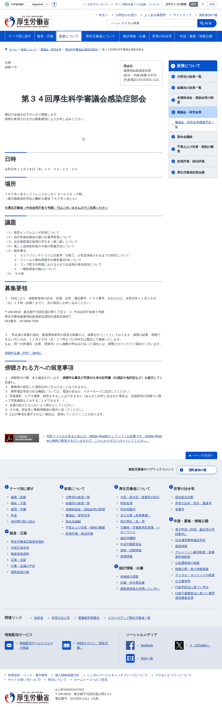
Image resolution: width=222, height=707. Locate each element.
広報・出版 (18, 553)
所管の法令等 (185, 486)
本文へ (103, 14)
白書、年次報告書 (132, 576)
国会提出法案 (184, 493)
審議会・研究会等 (189, 112)
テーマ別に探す (23, 486)
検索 (209, 23)
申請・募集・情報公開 (192, 515)
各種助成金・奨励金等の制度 (195, 100)
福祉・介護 (18, 499)
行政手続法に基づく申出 (192, 580)
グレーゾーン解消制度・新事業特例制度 (195, 548)
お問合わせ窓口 (126, 14)
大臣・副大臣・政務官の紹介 (140, 493)
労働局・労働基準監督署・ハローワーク (140, 526)
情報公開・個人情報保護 (192, 562)
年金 (14, 511)
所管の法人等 (61, 611)
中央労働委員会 (131, 540)
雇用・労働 (18, 505)
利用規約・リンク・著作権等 (27, 668)
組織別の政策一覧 (189, 87)
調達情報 (181, 539)
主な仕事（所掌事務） (135, 511)
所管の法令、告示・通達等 (193, 499)
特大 (212, 4)
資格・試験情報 (131, 546)
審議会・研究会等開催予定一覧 (194, 124)
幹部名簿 (126, 499)
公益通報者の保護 (187, 556)
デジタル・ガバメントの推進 (195, 568)
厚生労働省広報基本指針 (27, 535)
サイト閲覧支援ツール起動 (130, 4)
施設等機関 (127, 534)
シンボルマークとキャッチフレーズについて (117, 668)
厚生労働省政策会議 (190, 172)
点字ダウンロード (98, 4)
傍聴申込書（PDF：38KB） (23, 353)
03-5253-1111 (79, 692)
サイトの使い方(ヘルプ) (24, 673)
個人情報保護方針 (67, 668)
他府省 (38, 611)
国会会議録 (184, 136)
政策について (188, 66)
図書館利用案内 (89, 611)
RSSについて (57, 673)
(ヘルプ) (154, 4)
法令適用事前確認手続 (190, 533)
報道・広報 (19, 527)
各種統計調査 (129, 570)
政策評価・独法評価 (190, 161)
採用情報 (126, 552)
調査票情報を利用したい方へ (140, 582)
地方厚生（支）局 (132, 517)
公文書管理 (182, 574)
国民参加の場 (208, 14)
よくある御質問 (155, 14)
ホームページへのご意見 (90, 673)
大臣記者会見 (20, 541)
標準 (193, 4)
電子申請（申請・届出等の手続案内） (195, 525)
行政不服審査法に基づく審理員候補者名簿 (195, 589)
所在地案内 (127, 505)
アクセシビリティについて (173, 668)
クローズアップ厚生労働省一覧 (129, 611)
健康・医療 (18, 493)
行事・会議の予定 (23, 559)
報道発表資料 (20, 547)
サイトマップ (182, 14)
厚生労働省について (136, 486)
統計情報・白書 (132, 562)
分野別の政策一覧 (189, 76)
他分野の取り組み (23, 517)
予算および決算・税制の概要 (195, 149)
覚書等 (179, 505)
